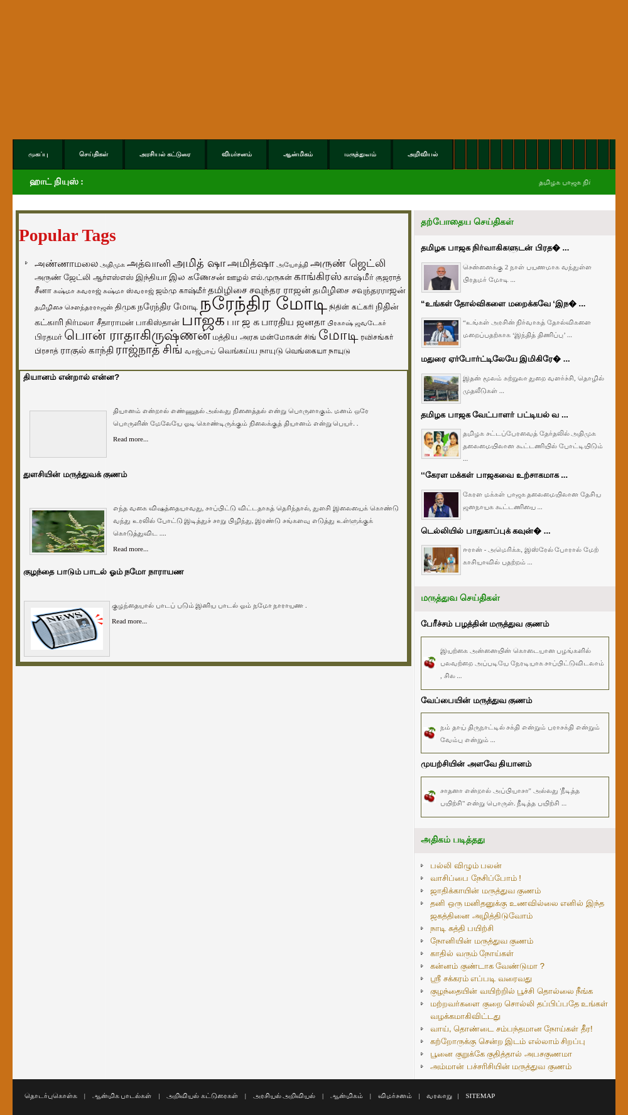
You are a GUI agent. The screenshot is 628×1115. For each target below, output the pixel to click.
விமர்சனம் (395, 1095)
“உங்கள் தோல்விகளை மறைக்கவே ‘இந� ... (503, 303)
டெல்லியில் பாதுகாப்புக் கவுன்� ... (486, 531)
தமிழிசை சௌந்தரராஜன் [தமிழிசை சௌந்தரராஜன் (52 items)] (74, 307)
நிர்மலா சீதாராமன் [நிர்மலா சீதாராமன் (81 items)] (99, 322)
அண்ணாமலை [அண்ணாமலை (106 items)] (66, 264)
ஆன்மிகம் (346, 1095)
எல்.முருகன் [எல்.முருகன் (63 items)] (271, 277)
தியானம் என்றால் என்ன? (71, 377)
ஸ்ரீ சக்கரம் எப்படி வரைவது (481, 978)
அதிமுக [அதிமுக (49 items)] (112, 264)
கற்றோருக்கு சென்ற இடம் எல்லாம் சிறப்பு (507, 1041)
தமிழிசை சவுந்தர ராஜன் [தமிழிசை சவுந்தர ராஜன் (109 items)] (259, 290)
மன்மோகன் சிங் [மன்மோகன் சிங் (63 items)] (288, 337)
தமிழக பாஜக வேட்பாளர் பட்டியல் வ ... (494, 414)
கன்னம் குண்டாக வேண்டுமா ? (487, 966)
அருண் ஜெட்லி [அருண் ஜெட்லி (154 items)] (348, 263)
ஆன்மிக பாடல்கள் (122, 1095)
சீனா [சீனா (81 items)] (43, 290)
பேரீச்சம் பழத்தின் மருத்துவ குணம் (485, 623)
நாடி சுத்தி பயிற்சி (462, 928)
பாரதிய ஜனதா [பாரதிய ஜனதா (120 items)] (293, 321)
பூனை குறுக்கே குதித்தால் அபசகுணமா (501, 1053)
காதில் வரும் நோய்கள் (472, 953)
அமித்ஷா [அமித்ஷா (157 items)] (250, 263)
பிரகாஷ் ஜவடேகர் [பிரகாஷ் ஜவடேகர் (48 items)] (356, 322)
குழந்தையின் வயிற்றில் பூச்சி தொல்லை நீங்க (511, 991)
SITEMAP (480, 1095)
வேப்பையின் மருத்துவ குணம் (476, 700)
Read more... (130, 439)
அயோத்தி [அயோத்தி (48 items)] (292, 264)
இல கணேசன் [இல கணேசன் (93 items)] (197, 277)
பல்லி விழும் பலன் (466, 865)
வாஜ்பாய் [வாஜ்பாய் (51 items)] (200, 351)
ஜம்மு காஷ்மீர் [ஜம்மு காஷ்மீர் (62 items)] (180, 290)
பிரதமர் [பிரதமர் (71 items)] (48, 337)
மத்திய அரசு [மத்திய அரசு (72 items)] (235, 337)
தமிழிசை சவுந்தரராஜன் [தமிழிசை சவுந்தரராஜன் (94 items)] (359, 290)
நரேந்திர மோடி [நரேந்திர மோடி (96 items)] (168, 306)
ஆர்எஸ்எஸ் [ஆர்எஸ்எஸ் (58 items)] (113, 277)
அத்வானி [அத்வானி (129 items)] (149, 263)
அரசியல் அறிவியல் (284, 1095)
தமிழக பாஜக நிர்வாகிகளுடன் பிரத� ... (495, 247)
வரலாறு (439, 1095)
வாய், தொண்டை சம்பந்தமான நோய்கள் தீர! (511, 1028)
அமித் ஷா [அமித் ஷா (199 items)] (199, 263)
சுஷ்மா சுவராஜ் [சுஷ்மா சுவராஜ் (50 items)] (77, 290)
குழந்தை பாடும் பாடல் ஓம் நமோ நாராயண (103, 571)
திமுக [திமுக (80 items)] (125, 306)
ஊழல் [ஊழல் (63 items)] (238, 277)
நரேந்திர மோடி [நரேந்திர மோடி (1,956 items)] (263, 303)
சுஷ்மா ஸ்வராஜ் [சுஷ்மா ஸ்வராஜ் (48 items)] (128, 290)
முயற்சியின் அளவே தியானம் (476, 763)
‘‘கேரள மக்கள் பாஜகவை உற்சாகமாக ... (494, 475)
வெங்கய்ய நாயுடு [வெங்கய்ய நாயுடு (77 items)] (251, 350)
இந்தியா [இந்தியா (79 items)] (151, 277)
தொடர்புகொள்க (50, 1095)
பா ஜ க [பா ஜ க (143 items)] (243, 321)
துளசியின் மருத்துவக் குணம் (75, 474)
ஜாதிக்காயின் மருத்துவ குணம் (485, 890)
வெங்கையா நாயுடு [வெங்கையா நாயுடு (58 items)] (317, 351)
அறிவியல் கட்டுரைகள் (202, 1095)
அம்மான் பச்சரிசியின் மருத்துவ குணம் (500, 1066)
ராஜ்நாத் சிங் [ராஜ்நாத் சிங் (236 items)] (149, 349)
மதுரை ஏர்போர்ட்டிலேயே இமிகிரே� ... (495, 359)
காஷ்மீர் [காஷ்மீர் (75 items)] (359, 277)
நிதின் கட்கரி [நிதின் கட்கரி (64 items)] (351, 307)
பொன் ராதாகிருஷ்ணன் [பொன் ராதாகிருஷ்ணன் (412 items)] (137, 335)
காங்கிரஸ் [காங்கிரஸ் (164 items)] (318, 277)
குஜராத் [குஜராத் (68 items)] (388, 277)
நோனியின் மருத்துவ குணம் (481, 940)
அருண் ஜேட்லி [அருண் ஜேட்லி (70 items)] (62, 277)
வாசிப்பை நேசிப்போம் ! (475, 878)
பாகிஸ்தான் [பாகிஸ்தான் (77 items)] (158, 322)
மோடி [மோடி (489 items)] (338, 335)
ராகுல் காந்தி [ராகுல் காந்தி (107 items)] (87, 350)
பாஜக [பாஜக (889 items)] (203, 319)
